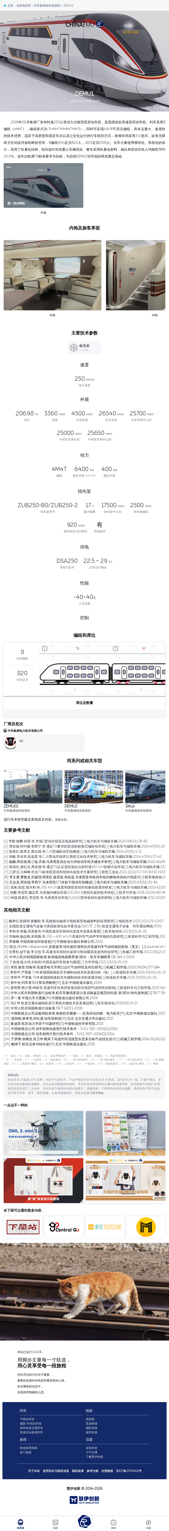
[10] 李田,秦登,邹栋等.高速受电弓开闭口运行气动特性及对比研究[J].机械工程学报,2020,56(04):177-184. (82, 967)
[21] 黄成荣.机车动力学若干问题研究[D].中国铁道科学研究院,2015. (54, 1024)
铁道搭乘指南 (28, 1454)
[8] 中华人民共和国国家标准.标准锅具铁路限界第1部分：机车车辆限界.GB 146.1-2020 (69, 957)
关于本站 (98, 1099)
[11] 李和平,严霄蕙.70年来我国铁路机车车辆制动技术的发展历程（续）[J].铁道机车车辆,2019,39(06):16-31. (85, 972)
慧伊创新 (73, 1494)
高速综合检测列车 (31, 1438)
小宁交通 (91, 1458)
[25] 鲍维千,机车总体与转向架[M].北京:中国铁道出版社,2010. (50, 1044)
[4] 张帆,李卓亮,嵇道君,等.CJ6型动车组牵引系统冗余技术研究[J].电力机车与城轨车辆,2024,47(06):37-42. (83, 857)
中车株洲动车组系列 (46, 5)
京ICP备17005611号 (129, 1477)
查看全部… (62, 819)
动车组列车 (22, 5)
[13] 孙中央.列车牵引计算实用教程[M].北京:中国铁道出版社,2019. (53, 983)
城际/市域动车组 (31, 1429)
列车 (23, 1417)
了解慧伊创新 (94, 1462)
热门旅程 (26, 1458)
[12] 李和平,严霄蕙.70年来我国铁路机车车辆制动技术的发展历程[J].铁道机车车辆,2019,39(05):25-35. (80, 977)
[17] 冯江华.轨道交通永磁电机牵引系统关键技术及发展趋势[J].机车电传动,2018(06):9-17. (71, 1003)
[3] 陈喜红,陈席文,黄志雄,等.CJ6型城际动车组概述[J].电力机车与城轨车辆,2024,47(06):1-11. (73, 851)
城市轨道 (91, 1438)
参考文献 (92, 1477)
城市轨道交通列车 (31, 1434)
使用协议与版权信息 (56, 1477)
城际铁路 (91, 1434)
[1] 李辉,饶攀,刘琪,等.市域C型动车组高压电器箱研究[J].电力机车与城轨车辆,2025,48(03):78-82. (76, 841)
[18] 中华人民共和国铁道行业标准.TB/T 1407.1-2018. (43, 1008)
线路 (55, 1524)
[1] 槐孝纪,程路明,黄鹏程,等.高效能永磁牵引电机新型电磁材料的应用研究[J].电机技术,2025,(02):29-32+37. (84, 921)
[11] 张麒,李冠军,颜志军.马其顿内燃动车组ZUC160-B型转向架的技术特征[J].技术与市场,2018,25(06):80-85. (85, 893)
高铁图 (90, 1425)
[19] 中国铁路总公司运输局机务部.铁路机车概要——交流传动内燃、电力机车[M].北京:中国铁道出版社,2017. (85, 1013)
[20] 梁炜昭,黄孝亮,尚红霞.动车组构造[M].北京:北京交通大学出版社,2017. (59, 1019)
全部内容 (91, 1454)
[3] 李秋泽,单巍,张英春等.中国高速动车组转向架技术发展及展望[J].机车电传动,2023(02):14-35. (76, 931)
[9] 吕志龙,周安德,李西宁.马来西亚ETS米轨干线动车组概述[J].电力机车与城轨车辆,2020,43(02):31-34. (81, 882)
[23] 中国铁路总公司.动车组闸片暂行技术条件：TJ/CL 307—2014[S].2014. (59, 1034)
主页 (8, 5)
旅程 (113, 1524)
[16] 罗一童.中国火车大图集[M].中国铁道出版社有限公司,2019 (51, 998)
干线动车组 (27, 1425)
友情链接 (107, 1477)
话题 (148, 1524)
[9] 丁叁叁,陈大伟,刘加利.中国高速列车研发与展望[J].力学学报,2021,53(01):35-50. (66, 962)
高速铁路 (91, 1429)
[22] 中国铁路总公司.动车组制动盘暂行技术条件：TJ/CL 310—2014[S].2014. (61, 1029)
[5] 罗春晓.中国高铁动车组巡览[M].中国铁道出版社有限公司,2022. (54, 942)
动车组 (20, 1524)
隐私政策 (78, 1477)
